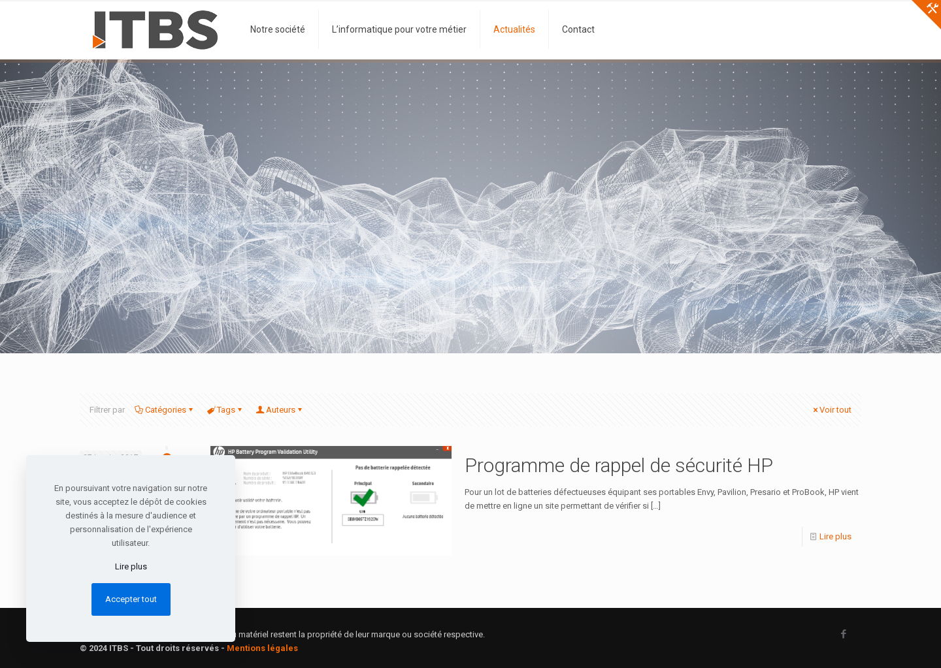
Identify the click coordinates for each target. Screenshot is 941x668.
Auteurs (280, 410)
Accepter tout (131, 599)
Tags (225, 410)
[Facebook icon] (843, 634)
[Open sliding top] (926, 14)
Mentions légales (262, 648)
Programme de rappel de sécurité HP (619, 465)
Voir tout (831, 410)
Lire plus (835, 536)
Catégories (165, 410)
